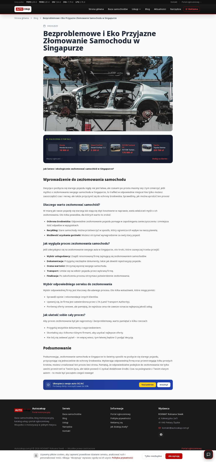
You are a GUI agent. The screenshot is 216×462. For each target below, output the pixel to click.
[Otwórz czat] (208, 454)
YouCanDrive (147, 384)
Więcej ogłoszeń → (54, 159)
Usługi (136, 9)
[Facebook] (161, 434)
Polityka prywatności (120, 418)
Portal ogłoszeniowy (120, 414)
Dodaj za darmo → (161, 159)
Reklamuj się (116, 422)
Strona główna (96, 9)
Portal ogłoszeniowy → (192, 2)
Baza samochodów (118, 9)
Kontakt (174, 2)
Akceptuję (173, 456)
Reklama (191, 9)
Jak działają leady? (119, 426)
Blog (147, 9)
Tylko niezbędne (153, 456)
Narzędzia (175, 9)
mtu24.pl (164, 384)
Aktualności (160, 9)
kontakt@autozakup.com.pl (173, 427)
